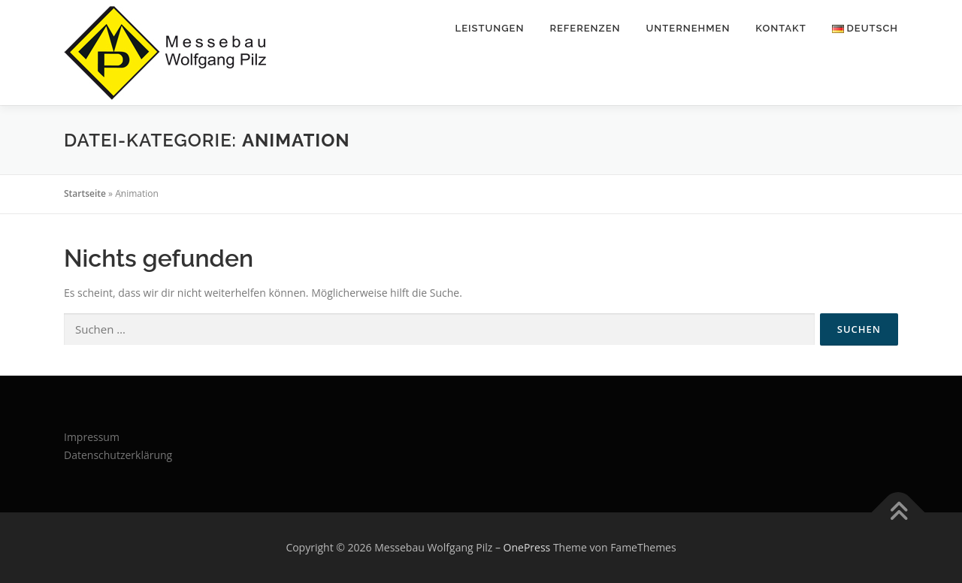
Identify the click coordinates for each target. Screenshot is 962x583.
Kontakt (780, 28)
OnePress (527, 547)
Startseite (85, 193)
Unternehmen (688, 28)
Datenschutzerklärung (118, 455)
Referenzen (584, 28)
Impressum (91, 437)
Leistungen (490, 28)
